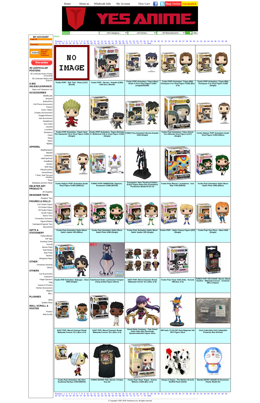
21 (127, 41)
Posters (49, 312)
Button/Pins (47, 101)
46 (215, 41)
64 (106, 43)
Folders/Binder (46, 236)
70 (127, 43)
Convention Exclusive (43, 218)
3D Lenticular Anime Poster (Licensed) (41, 75)
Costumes (48, 156)
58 (84, 43)
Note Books (47, 250)
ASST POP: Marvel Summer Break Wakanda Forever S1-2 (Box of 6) (142, 281)
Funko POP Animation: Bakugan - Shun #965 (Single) (72, 281)
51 (60, 43)
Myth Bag (48, 167)
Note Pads (48, 253)
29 (155, 41)
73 (138, 43)
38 (187, 41)
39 (191, 41)
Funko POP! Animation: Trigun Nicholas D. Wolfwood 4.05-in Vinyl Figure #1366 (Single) (107, 134)
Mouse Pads (47, 247)
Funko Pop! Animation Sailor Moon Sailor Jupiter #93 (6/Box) (72, 231)
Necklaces (48, 132)
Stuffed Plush (47, 303)
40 (194, 41)
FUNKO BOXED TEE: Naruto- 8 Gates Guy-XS (107, 381)
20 (123, 41)
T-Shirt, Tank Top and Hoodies (43, 176)
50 (56, 43)
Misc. (50, 294)
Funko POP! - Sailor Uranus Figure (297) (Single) (177, 231)
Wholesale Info (102, 3)
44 (208, 41)
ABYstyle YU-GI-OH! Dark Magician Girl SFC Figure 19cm (178, 331)
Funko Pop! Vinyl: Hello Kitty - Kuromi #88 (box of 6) (177, 281)
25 (141, 41)
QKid (50, 300)
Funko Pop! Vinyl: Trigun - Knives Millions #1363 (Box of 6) (142, 381)
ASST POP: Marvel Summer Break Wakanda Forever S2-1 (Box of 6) (107, 331)
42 (201, 41)
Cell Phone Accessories (42, 104)
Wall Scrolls (47, 314)
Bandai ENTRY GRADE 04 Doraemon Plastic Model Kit (213, 381)
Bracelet (49, 99)
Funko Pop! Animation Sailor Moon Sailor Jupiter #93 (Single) (142, 231)
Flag (50, 282)
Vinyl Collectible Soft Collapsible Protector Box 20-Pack (213, 331)
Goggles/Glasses (45, 115)
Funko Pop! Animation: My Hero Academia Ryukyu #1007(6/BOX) (72, 381)
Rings (50, 138)
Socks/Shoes (47, 172)
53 (67, 43)
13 (98, 41)
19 (120, 41)
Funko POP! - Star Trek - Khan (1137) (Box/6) (72, 83)
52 (63, 43)
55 (74, 43)
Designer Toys (47, 198)
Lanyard (49, 127)
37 (183, 41)
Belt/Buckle (47, 96)
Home (67, 3)
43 (205, 41)
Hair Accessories (45, 118)
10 (88, 41)
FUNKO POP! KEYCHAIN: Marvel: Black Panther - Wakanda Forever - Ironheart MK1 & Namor (213, 281)
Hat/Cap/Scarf (46, 158)
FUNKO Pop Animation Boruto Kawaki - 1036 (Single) (142, 134)
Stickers (49, 256)
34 (173, 41)
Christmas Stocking (44, 265)
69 (124, 43)
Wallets (49, 144)
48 (223, 41)
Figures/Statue (46, 221)
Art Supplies (47, 192)
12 (95, 41)
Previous (58, 41)
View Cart (144, 3)
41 (198, 41)
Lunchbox (48, 130)
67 (116, 43)
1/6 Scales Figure (45, 210)
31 (162, 41)
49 (226, 41)
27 (148, 41)
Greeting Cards (46, 241)
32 (166, 41)
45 (212, 41)
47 (219, 41)
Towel (50, 180)
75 (145, 43)
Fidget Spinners (46, 279)
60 (92, 43)
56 (77, 43)
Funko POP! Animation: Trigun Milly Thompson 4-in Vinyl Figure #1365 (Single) (212, 83)
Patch (50, 135)
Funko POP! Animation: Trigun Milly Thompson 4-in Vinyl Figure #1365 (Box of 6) (178, 83)
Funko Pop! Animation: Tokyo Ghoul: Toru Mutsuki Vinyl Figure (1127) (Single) (178, 134)
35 (176, 41)
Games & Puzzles (45, 285)
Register (44, 52)
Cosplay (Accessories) (43, 113)
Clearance (48, 277)
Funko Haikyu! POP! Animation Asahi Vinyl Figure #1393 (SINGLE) (72, 185)
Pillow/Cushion (46, 170)
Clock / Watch (46, 110)
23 (134, 41)
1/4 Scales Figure (45, 207)
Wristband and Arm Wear (42, 183)
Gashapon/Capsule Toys (42, 224)
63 (102, 43)
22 (130, 41)
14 (102, 41)
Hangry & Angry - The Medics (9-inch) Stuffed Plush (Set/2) (178, 381)
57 (81, 43)
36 (180, 41)
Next (149, 43)
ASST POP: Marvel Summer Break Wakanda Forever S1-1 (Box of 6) (72, 331)
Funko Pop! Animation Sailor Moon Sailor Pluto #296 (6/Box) (213, 185)
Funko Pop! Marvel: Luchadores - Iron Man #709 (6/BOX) (177, 185)
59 (88, 43)
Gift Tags (48, 239)
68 (120, 43)
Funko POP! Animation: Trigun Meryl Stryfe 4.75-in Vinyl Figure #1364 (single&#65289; (142, 83)
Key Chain (48, 124)
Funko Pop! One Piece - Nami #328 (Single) (213, 231)
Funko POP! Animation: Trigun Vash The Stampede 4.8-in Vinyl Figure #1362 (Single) (72, 134)
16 (109, 41)
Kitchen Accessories (44, 288)
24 (137, 41)
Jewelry (49, 164)
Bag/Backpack (46, 150)
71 (131, 43)
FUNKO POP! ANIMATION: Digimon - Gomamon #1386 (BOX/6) (107, 185)
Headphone (47, 121)
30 (159, 41)
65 (109, 43)
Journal (49, 244)
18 (116, 41)
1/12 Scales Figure (44, 204)
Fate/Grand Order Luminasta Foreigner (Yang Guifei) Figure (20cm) (107, 281)
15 (105, 41)
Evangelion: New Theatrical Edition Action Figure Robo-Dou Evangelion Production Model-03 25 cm (142, 185)
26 (144, 41)
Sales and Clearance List (42, 89)
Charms (49, 107)
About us (84, 3)
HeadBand (48, 161)
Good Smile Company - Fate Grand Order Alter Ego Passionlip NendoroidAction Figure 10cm (142, 331)
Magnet (49, 291)
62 (99, 43)
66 (113, 43)
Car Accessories (45, 274)
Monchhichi (47, 227)
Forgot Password (45, 54)
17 (112, 41)
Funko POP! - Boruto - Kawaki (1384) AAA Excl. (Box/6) (107, 83)
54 (70, 43)
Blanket (49, 153)
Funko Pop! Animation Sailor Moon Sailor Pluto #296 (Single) (107, 231)
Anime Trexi (47, 216)
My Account (123, 3)
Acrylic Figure (46, 213)
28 (151, 41)
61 (95, 43)
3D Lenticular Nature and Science (42, 79)
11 (91, 41)
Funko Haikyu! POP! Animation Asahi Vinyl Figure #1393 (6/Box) (213, 134)
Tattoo (49, 141)
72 (134, 43)
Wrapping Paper (45, 258)
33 (169, 41)
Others (49, 268)
